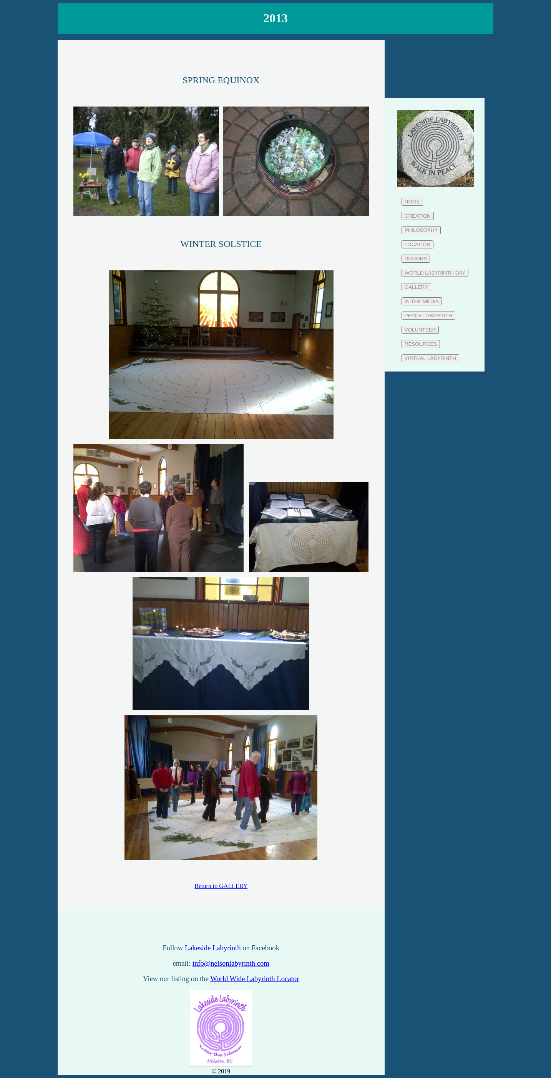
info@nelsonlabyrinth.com (231, 963)
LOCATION (417, 244)
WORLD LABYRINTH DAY (435, 273)
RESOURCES (421, 344)
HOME (412, 202)
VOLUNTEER (420, 330)
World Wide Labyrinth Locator (254, 979)
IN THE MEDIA (422, 301)
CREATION (418, 216)
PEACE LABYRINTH (428, 315)
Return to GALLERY (220, 886)
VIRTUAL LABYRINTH (430, 358)
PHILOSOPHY (421, 230)
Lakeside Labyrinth (213, 948)
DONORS (416, 259)
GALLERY (416, 287)
